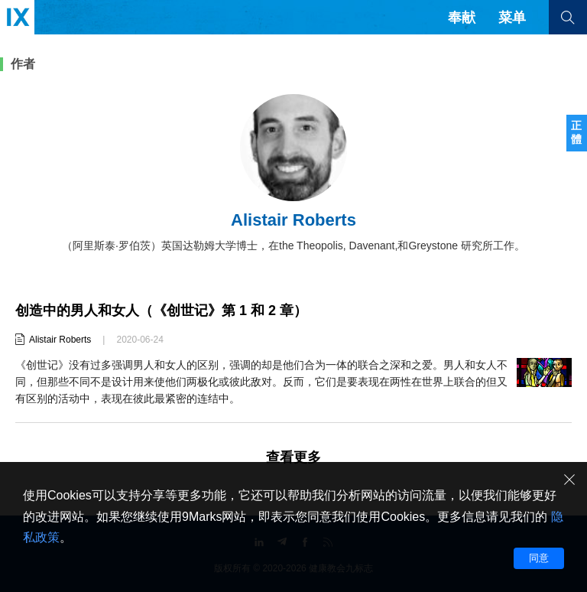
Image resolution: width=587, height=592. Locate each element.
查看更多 (293, 457)
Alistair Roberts (60, 339)
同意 (539, 558)
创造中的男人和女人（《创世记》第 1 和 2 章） (161, 310)
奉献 (461, 17)
